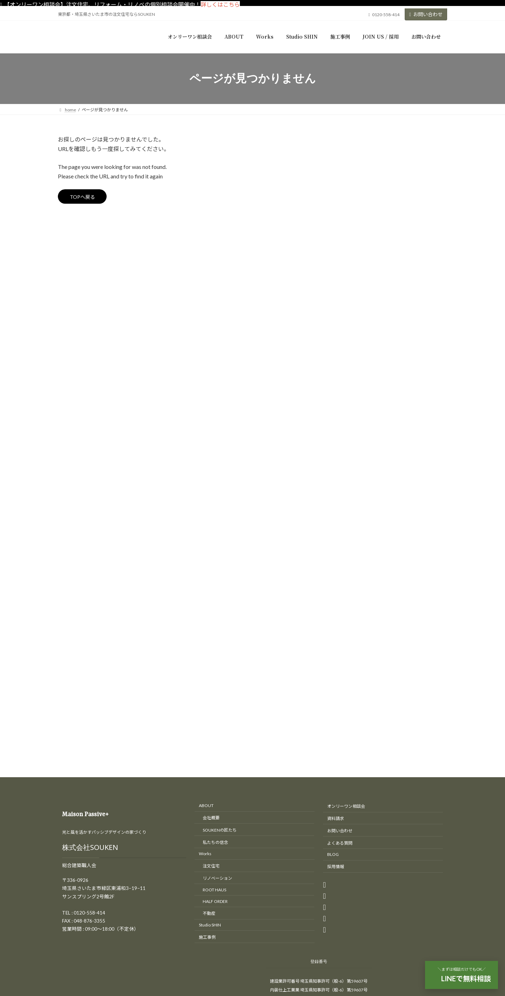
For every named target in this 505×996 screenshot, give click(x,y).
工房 (349, 249)
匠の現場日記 (358, 235)
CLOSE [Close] (11, 895)
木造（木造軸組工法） (373, 292)
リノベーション (361, 206)
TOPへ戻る (85, 198)
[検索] (429, 141)
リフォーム (356, 220)
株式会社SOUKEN (90, 482)
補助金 (351, 320)
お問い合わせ (426, 14)
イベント (354, 178)
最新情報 (354, 306)
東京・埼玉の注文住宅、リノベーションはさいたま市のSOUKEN (245, 798)
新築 (349, 263)
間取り (351, 335)
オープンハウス (361, 192)
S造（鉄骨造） (365, 278)
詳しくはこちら (220, 4)
